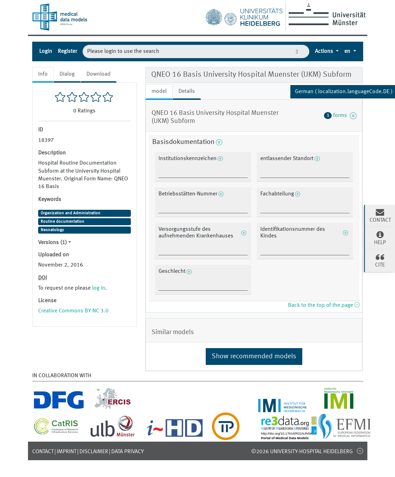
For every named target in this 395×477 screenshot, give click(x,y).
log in (98, 288)
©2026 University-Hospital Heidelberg (302, 452)
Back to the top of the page (323, 305)
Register (67, 51)
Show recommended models (254, 356)
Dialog (67, 74)
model (159, 91)
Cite (380, 260)
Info (43, 74)
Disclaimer (93, 452)
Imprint (66, 452)
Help (380, 238)
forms (340, 115)
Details (186, 91)
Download (98, 74)
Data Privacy (127, 452)
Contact (43, 452)
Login (45, 51)
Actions (324, 51)
